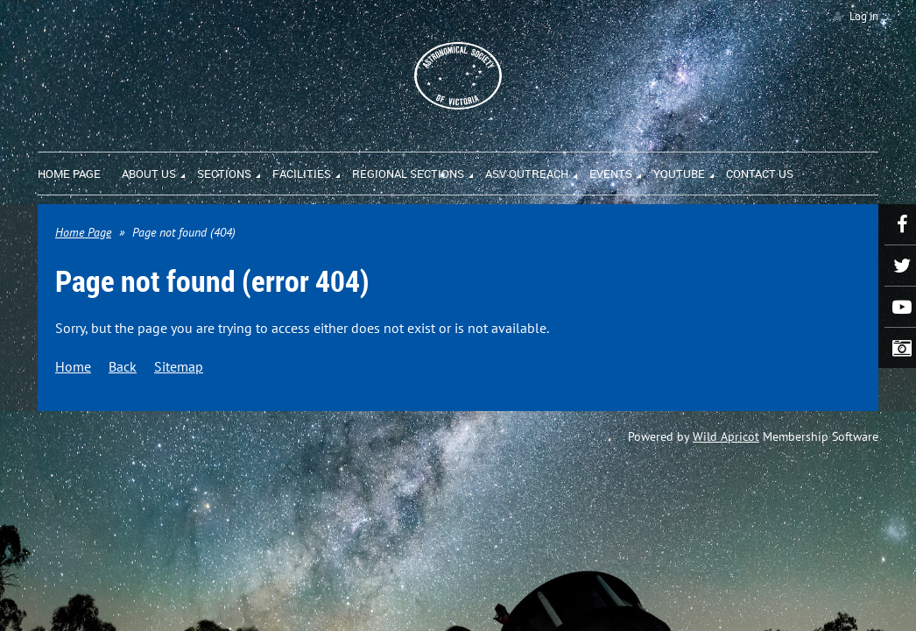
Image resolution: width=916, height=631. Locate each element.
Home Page (83, 232)
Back (123, 366)
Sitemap (178, 366)
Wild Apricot (726, 436)
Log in (863, 16)
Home (73, 366)
